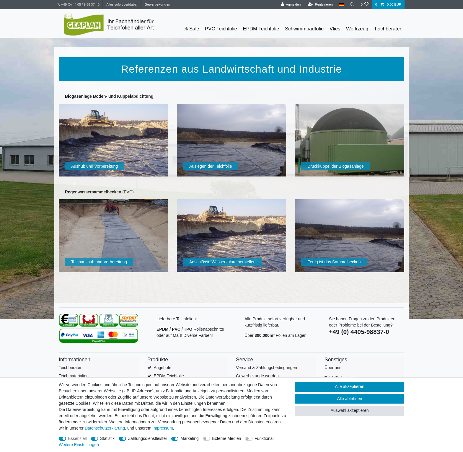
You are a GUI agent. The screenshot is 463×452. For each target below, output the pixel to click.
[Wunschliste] (364, 4)
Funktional (264, 438)
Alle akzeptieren (349, 386)
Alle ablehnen (349, 398)
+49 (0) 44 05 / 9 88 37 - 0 (79, 4)
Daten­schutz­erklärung (105, 428)
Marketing (189, 438)
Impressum (163, 428)
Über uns (333, 367)
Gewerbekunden (157, 4)
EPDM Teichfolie (261, 29)
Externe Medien (226, 438)
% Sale (191, 29)
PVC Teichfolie (221, 29)
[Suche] (351, 4)
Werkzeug (357, 29)
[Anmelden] (289, 4)
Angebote (162, 367)
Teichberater (387, 29)
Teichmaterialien (74, 375)
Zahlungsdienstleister (147, 438)
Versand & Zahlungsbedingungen (266, 367)
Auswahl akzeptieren (349, 410)
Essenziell (77, 438)
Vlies (335, 29)
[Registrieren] (319, 4)
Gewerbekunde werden (257, 375)
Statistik (107, 438)
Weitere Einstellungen (79, 444)
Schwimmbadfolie (304, 29)
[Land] (340, 4)
